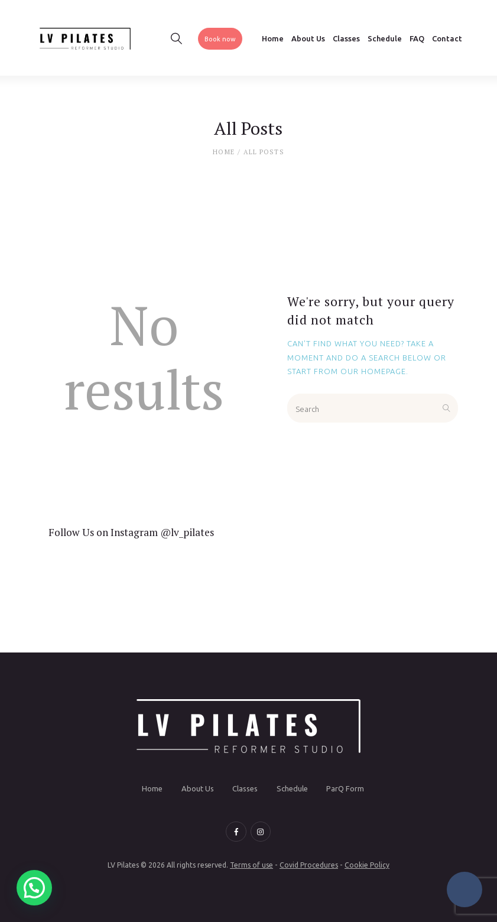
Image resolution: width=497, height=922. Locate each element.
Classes (245, 789)
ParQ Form (345, 789)
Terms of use (251, 865)
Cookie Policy (367, 865)
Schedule (292, 789)
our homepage (373, 371)
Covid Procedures (309, 865)
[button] (34, 887)
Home (223, 152)
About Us (197, 789)
